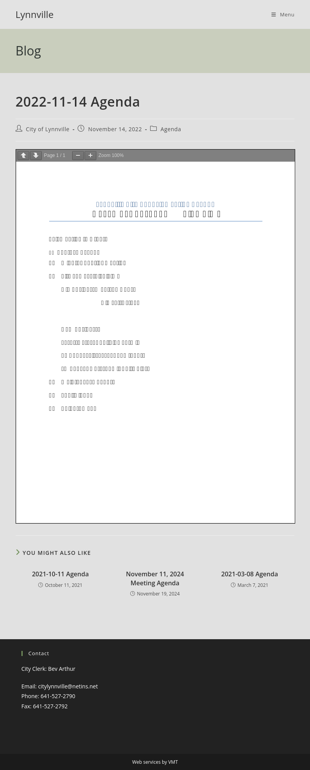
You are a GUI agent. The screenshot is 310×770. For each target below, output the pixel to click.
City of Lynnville (47, 129)
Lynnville (35, 14)
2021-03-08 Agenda (249, 574)
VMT (173, 762)
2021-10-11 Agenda (60, 574)
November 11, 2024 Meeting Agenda (155, 578)
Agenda (171, 129)
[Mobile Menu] (282, 14)
